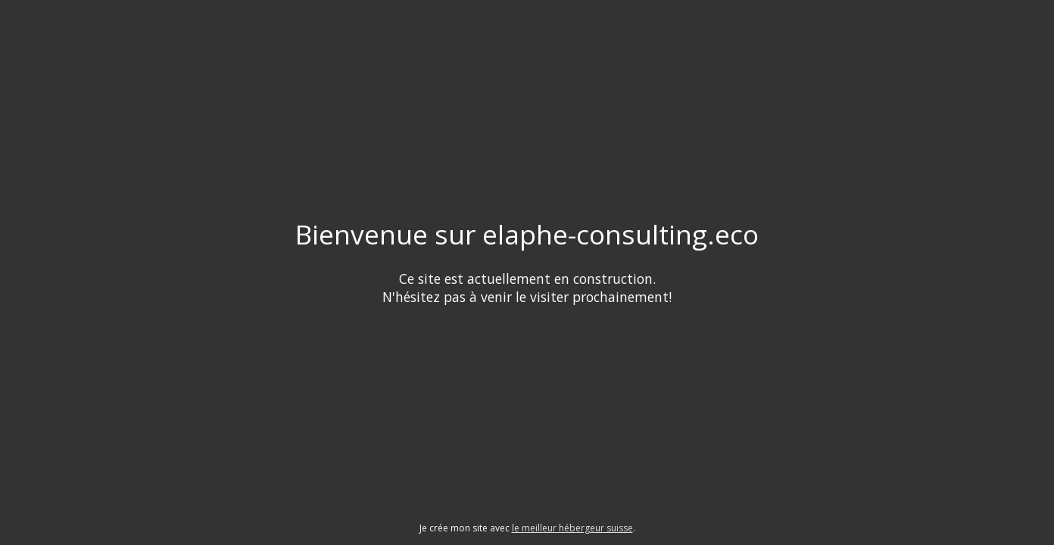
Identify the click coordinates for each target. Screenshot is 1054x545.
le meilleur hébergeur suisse (572, 528)
